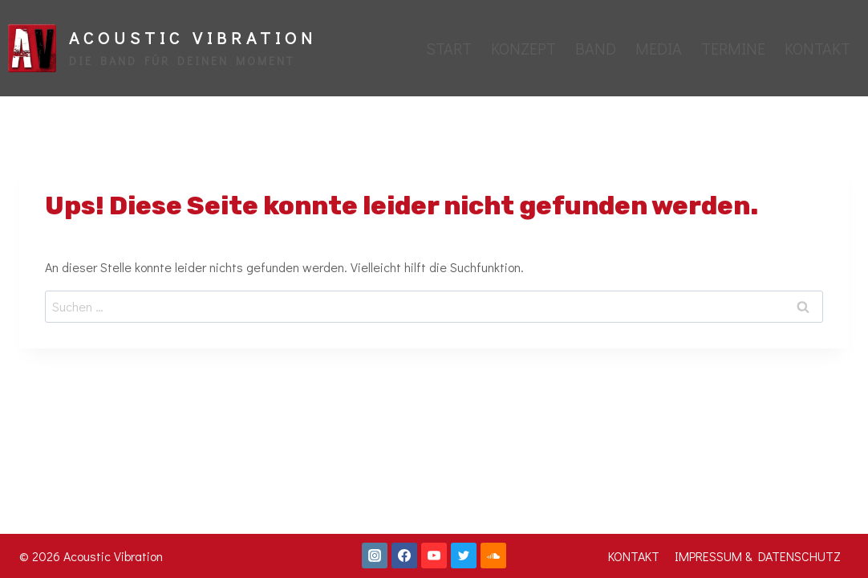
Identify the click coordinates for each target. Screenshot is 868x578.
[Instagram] (374, 555)
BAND (595, 48)
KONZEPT (523, 48)
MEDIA (658, 48)
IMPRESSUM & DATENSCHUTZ (758, 555)
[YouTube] (434, 555)
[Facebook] (404, 555)
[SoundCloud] (493, 555)
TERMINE (733, 48)
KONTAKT (817, 48)
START (449, 48)
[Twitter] (464, 555)
